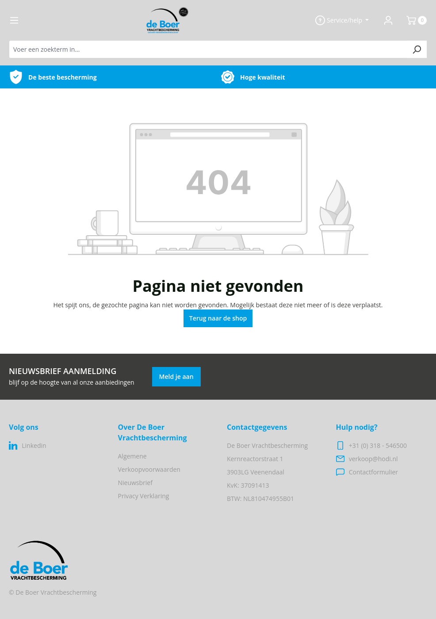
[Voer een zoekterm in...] (208, 49)
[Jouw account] (388, 20)
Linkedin (34, 445)
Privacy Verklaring (143, 496)
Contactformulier (373, 472)
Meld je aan (176, 376)
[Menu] (14, 20)
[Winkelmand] (413, 20)
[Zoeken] (416, 49)
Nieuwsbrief (135, 482)
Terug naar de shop (218, 318)
